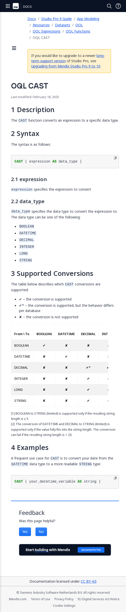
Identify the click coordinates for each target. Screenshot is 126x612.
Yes (25, 531)
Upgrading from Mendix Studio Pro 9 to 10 (65, 66)
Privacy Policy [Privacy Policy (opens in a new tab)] (64, 599)
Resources (41, 25)
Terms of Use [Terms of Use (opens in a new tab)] (40, 599)
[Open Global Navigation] (8, 6)
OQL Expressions (46, 31)
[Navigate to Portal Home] (16, 6)
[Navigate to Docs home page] (27, 6)
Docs (32, 18)
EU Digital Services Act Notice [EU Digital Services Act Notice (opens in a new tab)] (99, 599)
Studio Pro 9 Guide (56, 18)
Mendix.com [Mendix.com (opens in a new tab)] (17, 599)
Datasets (62, 25)
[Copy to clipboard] (115, 158)
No (41, 531)
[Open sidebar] (14, 48)
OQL (79, 25)
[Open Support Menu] (118, 6)
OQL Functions (78, 31)
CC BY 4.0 (88, 581)
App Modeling (88, 18)
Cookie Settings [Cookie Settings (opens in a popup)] (64, 605)
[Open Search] (109, 6)
